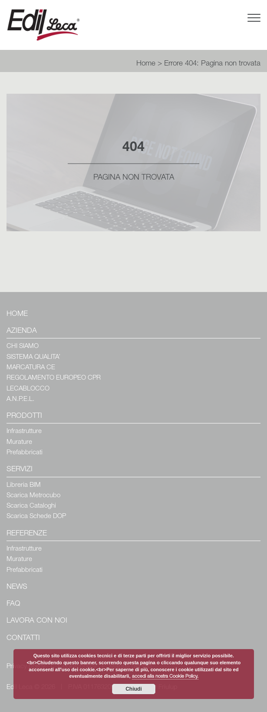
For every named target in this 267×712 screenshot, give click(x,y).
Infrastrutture (24, 431)
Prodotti (24, 416)
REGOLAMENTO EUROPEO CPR (54, 378)
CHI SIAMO (23, 346)
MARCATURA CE (31, 367)
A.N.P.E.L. (20, 399)
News (17, 587)
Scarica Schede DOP (36, 516)
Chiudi (133, 689)
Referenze (27, 534)
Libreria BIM (24, 485)
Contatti (23, 638)
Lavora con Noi (37, 621)
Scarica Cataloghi (31, 506)
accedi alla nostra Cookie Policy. (165, 676)
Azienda (22, 331)
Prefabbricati (25, 453)
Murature (19, 442)
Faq (13, 604)
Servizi (20, 469)
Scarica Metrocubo (33, 495)
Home (145, 64)
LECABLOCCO (28, 389)
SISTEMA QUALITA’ (33, 357)
